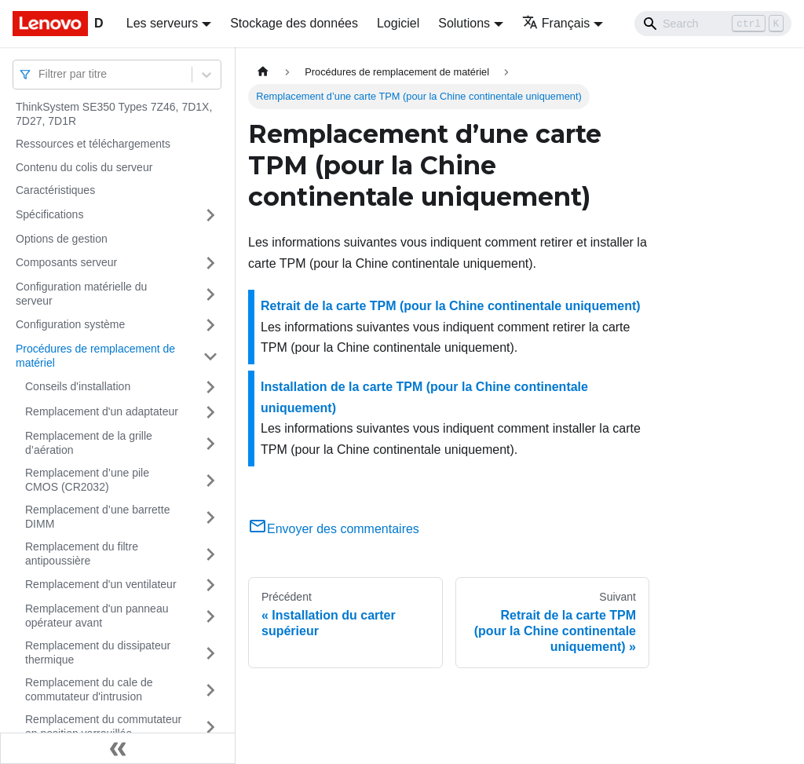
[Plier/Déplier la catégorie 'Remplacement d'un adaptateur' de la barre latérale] (210, 412)
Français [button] (556, 23)
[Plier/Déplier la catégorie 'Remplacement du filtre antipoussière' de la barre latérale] (210, 554)
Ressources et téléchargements (93, 143)
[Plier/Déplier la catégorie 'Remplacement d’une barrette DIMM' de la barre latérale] (210, 517)
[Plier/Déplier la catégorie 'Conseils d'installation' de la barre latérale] (210, 387)
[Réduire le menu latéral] (118, 748)
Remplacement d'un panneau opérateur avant (96, 615)
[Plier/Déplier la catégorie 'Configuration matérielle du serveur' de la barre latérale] (210, 294)
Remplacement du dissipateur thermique (97, 652)
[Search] (712, 23)
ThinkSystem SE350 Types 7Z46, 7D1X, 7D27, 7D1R (114, 114)
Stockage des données (294, 23)
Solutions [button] (464, 23)
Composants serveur (66, 262)
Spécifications (49, 214)
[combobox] (40, 74)
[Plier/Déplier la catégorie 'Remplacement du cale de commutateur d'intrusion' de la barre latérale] (210, 689)
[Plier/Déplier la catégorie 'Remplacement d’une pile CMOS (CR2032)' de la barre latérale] (210, 480)
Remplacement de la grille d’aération (88, 443)
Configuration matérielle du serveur (81, 293)
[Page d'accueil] (263, 72)
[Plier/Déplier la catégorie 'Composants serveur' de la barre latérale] (210, 263)
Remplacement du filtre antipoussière (81, 553)
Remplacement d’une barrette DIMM (97, 516)
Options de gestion (62, 238)
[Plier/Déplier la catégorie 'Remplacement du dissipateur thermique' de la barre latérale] (210, 652)
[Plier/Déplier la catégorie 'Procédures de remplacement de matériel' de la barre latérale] (210, 356)
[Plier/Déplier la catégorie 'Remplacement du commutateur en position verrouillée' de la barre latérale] (210, 726)
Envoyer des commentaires (333, 529)
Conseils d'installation (77, 386)
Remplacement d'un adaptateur (101, 411)
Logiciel (398, 23)
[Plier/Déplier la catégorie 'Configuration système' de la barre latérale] (210, 325)
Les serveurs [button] (162, 23)
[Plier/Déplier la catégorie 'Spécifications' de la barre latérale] (210, 215)
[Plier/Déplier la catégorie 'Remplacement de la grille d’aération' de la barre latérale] (210, 443)
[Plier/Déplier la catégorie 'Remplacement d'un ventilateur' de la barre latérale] (210, 585)
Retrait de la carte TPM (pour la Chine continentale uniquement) (451, 306)
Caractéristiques (55, 190)
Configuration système (70, 324)
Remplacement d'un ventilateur (101, 584)
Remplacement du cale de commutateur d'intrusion (89, 689)
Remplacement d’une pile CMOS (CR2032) (87, 479)
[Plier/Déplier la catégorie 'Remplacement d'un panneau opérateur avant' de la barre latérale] (210, 616)
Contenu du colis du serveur (84, 167)
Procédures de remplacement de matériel (95, 355)
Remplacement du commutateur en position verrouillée (103, 726)
